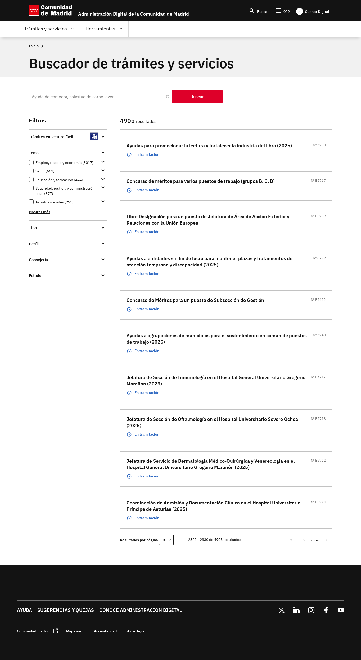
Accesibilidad (105, 631)
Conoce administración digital (140, 610)
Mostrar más (39, 211)
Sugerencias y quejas (65, 610)
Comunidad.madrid (33, 631)
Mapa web (74, 631)
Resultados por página (139, 539)
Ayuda (24, 610)
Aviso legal (136, 631)
